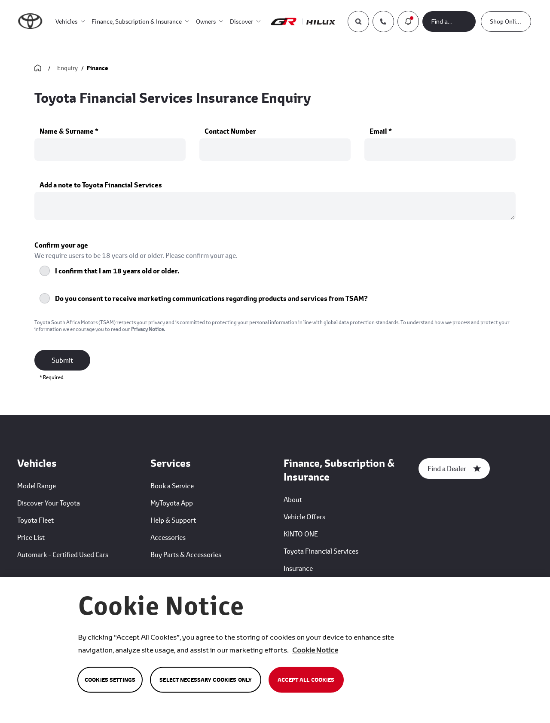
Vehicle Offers (304, 516)
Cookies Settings (110, 679)
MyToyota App (171, 502)
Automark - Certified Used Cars (62, 554)
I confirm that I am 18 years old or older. (117, 271)
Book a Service (172, 485)
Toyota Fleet (35, 519)
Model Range (36, 485)
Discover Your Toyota (48, 502)
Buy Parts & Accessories (185, 554)
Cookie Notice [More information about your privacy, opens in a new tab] (315, 649)
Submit (62, 360)
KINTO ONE (301, 533)
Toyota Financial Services (321, 550)
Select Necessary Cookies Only (205, 679)
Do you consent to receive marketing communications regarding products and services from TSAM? (211, 298)
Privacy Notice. (148, 329)
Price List (31, 537)
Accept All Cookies (306, 679)
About (293, 499)
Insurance (298, 568)
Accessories (168, 537)
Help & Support (173, 519)
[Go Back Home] (37, 68)
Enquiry (67, 68)
